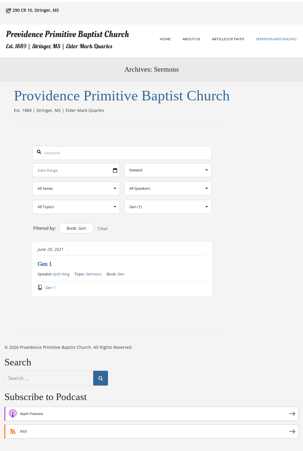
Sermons (93, 273)
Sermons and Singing (276, 39)
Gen (121, 273)
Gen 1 (45, 264)
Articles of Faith (228, 39)
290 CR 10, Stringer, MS (35, 10)
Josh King (62, 273)
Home (165, 39)
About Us (191, 39)
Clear (103, 228)
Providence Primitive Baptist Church (67, 34)
